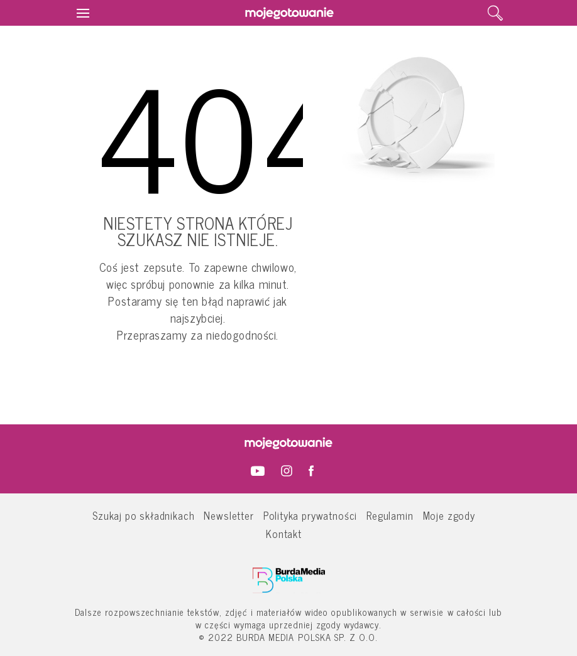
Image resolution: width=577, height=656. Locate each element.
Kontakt (284, 533)
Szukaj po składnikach (143, 515)
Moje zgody (449, 515)
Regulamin (389, 515)
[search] (495, 13)
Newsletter (228, 515)
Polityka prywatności (310, 515)
